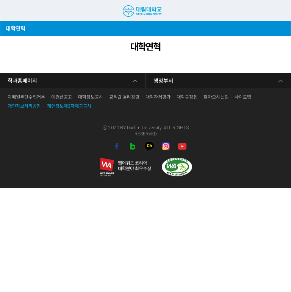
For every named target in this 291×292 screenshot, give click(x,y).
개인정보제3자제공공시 (69, 106)
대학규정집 (187, 97)
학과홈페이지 (22, 81)
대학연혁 (17, 26)
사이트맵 (243, 97)
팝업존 (279, 10)
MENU (9, 10)
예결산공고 (61, 97)
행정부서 (163, 81)
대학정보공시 (90, 97)
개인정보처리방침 (24, 106)
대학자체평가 (158, 97)
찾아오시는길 (215, 97)
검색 (266, 10)
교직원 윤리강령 (124, 97)
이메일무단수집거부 (26, 97)
